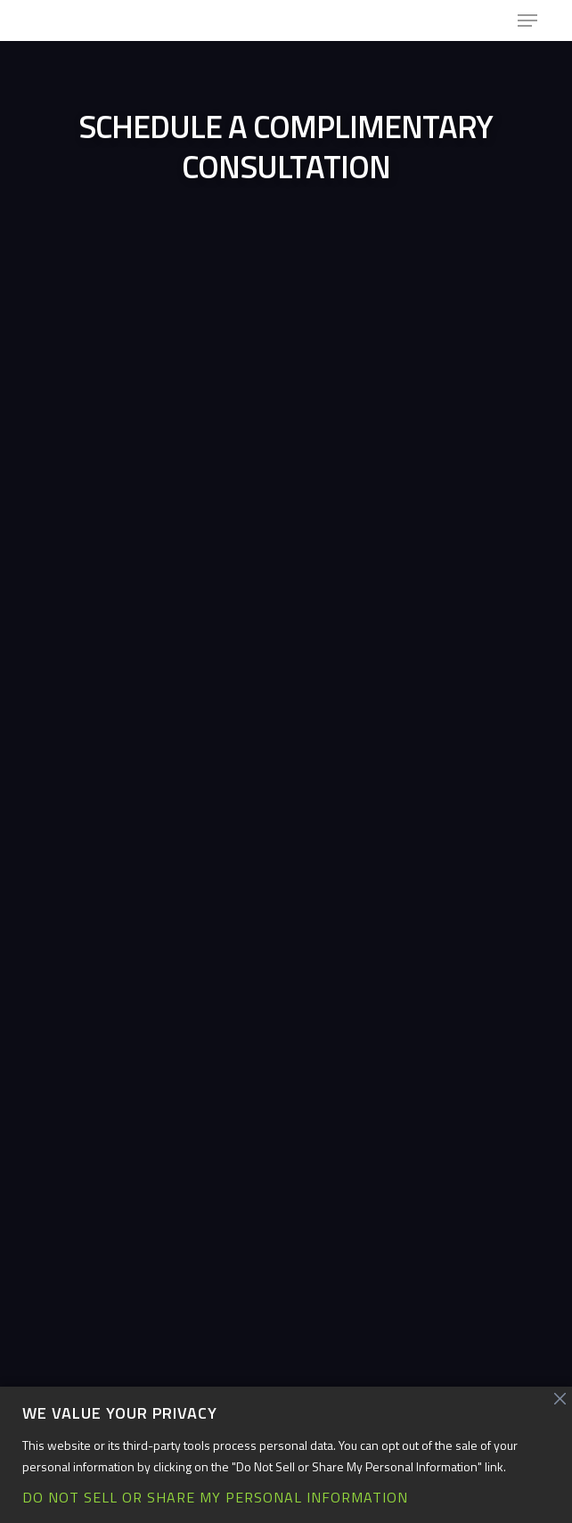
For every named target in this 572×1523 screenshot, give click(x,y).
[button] (527, 20)
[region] (286, 1455)
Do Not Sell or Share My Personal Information (215, 1497)
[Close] (560, 1399)
